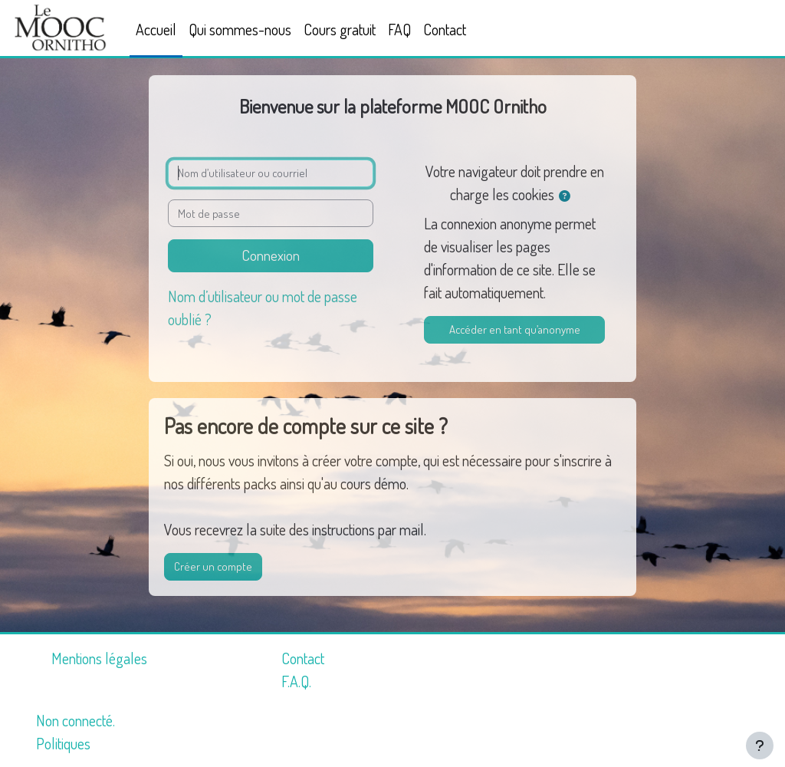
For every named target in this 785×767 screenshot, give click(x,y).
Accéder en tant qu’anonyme (514, 329)
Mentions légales (99, 658)
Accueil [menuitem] (156, 29)
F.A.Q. (296, 681)
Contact (302, 658)
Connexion (270, 255)
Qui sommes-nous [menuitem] (240, 29)
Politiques (63, 743)
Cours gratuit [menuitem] (340, 29)
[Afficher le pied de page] (760, 745)
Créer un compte (213, 566)
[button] (568, 196)
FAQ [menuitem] (399, 29)
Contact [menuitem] (444, 29)
